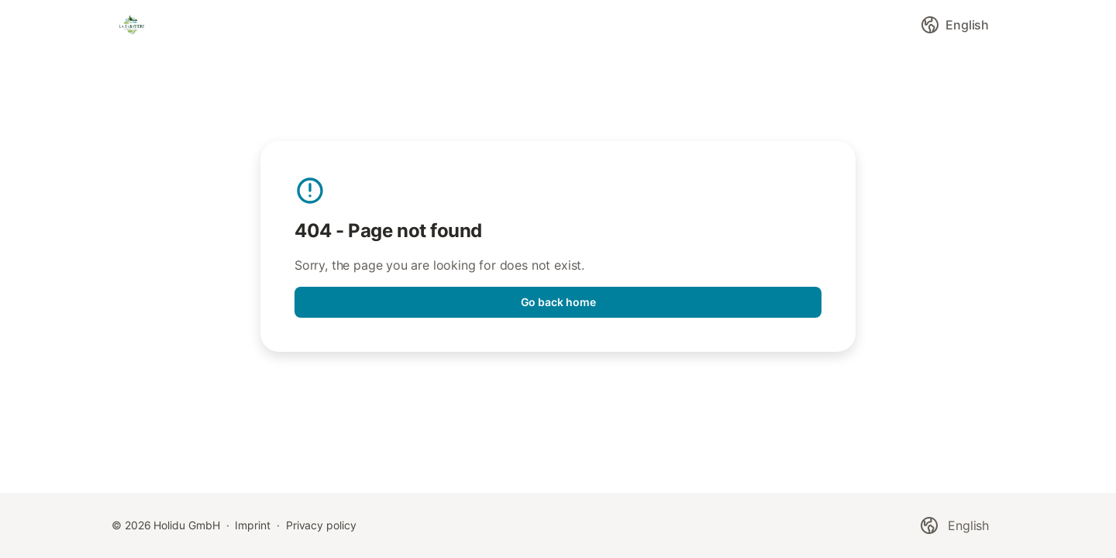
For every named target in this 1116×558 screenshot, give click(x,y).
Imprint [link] (252, 525)
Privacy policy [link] (321, 525)
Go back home (558, 301)
